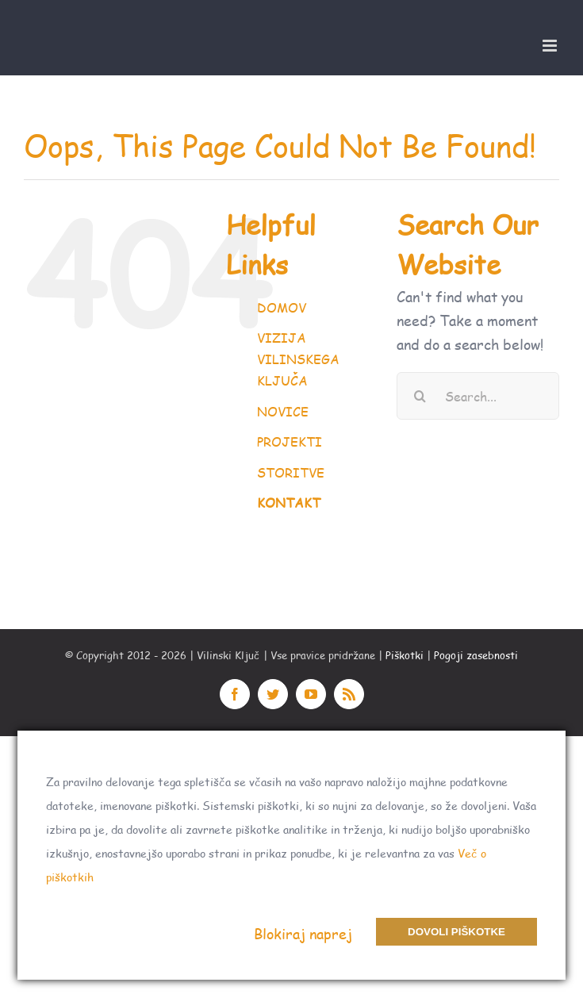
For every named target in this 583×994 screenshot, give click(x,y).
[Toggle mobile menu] (551, 45)
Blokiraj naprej (303, 933)
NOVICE (283, 411)
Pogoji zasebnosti (476, 655)
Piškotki (404, 655)
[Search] (420, 396)
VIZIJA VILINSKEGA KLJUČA (298, 359)
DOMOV (281, 307)
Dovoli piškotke (456, 932)
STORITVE (290, 472)
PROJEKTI (289, 441)
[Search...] (478, 396)
